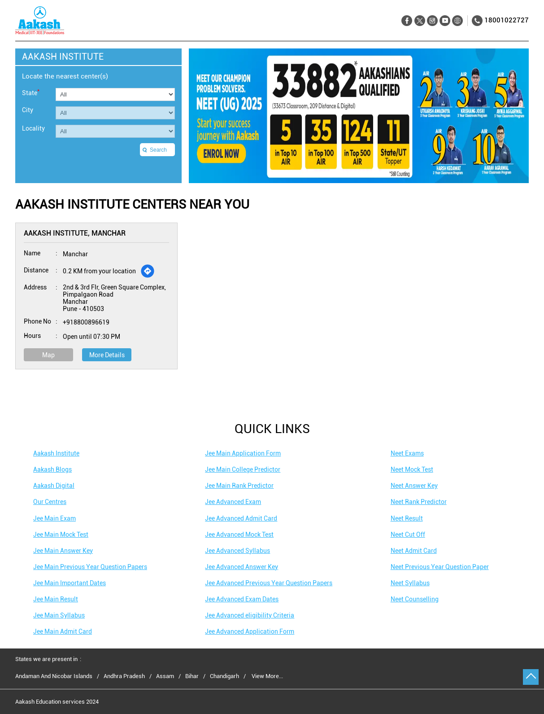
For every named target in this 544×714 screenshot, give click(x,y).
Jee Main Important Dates (69, 583)
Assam (165, 676)
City (27, 110)
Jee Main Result (55, 599)
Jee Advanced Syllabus (237, 550)
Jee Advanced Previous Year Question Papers (268, 583)
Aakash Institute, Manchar (75, 233)
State (30, 92)
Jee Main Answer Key (63, 550)
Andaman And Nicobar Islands (53, 676)
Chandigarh (224, 676)
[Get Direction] (147, 271)
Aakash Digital (53, 485)
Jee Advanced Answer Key (241, 566)
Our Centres (49, 501)
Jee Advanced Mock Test (239, 534)
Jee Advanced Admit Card (241, 518)
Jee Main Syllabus (59, 615)
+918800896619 (86, 322)
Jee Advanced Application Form (249, 631)
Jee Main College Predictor (242, 469)
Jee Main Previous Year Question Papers (90, 566)
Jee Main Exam (54, 518)
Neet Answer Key (414, 485)
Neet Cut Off (408, 534)
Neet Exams (407, 453)
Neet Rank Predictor (419, 501)
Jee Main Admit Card (62, 631)
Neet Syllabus (410, 583)
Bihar (192, 676)
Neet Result (407, 518)
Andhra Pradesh (124, 676)
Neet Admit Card (414, 550)
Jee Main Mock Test (60, 534)
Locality (33, 128)
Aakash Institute (56, 453)
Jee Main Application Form (243, 453)
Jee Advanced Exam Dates (242, 599)
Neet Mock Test (412, 469)
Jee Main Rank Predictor (239, 485)
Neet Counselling (415, 599)
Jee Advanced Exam (233, 501)
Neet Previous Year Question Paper (440, 566)
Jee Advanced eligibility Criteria (249, 615)
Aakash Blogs (52, 469)
